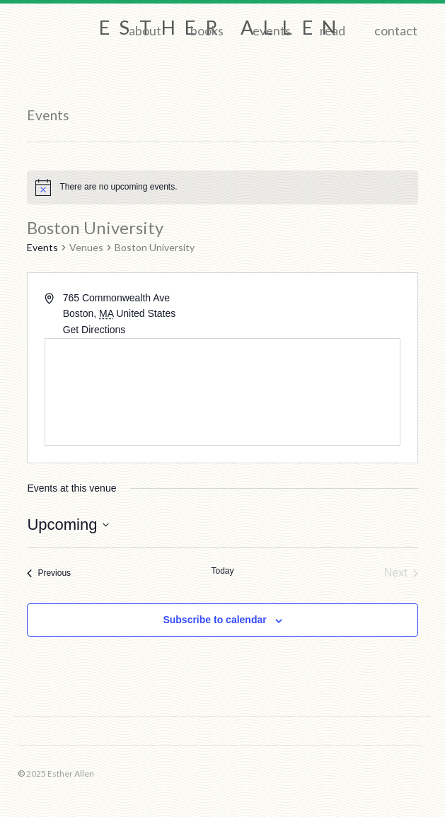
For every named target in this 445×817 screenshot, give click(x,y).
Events (272, 30)
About (145, 30)
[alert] (222, 187)
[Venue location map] (222, 392)
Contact (395, 30)
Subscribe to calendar (214, 619)
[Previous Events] (49, 573)
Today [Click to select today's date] (222, 571)
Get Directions (94, 329)
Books (207, 30)
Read (332, 30)
